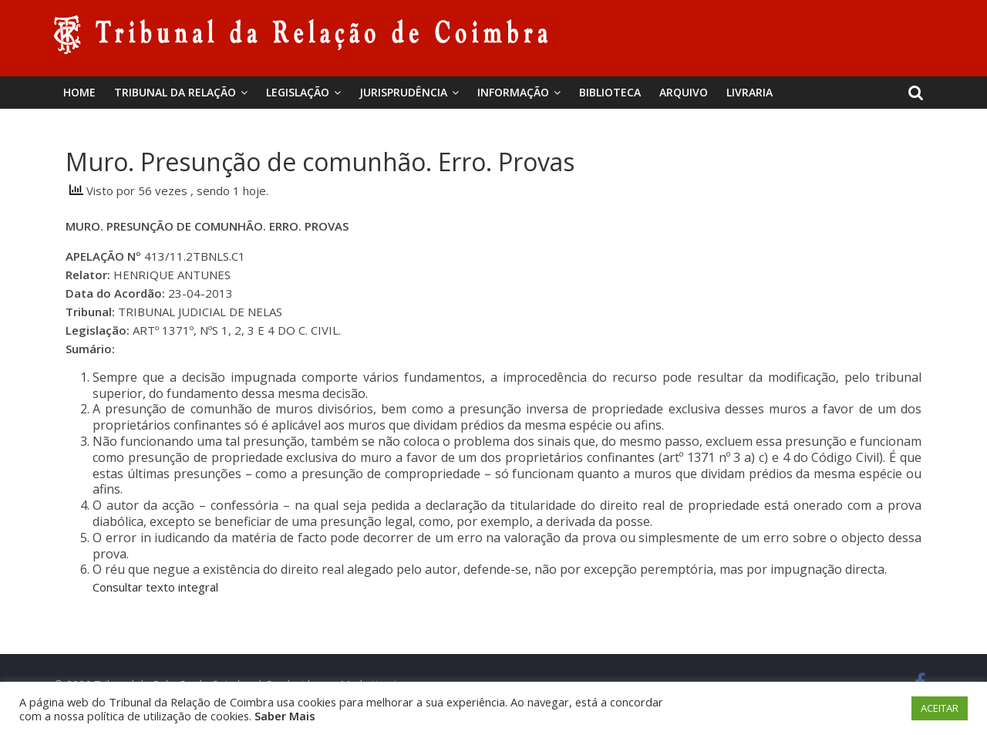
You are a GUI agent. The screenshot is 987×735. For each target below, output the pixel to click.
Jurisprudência (403, 92)
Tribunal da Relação (175, 92)
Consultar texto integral (155, 587)
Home (79, 92)
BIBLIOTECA (610, 92)
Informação (513, 92)
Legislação (297, 92)
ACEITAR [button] (939, 708)
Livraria (749, 92)
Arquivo (683, 92)
